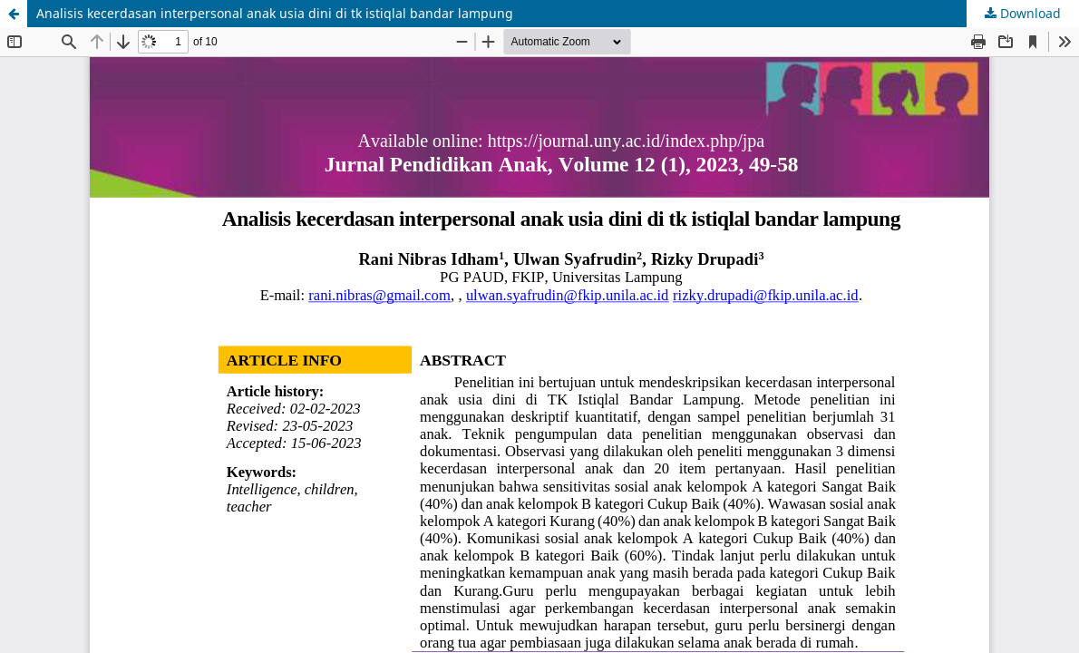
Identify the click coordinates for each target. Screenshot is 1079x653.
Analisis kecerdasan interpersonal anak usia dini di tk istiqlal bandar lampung (274, 13)
